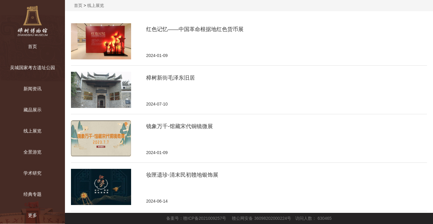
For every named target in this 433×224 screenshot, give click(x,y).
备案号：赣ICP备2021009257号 (196, 218)
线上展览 (95, 5)
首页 (78, 5)
